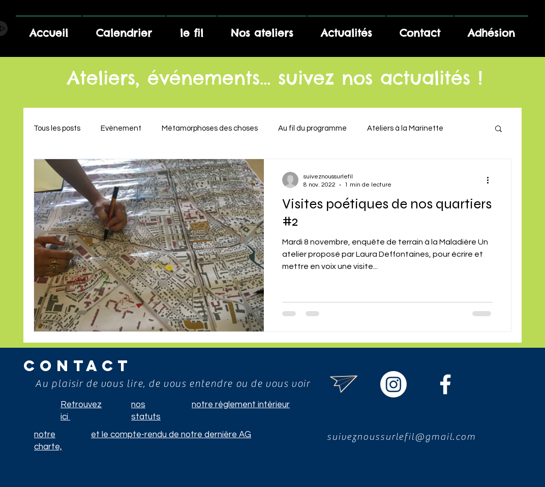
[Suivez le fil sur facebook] (445, 384)
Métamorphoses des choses (210, 128)
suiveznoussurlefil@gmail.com (401, 436)
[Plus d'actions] (491, 180)
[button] (498, 129)
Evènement (121, 128)
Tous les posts (57, 128)
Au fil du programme (312, 128)
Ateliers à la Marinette (405, 128)
